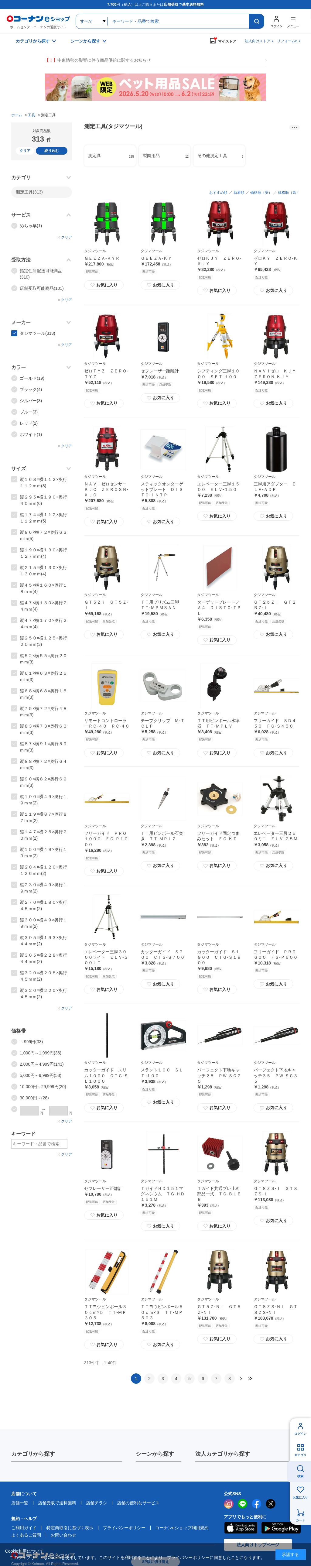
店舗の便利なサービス (138, 1503)
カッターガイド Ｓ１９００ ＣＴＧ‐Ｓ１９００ (219, 957)
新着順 (239, 192)
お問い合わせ (63, 1535)
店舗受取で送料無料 (57, 1503)
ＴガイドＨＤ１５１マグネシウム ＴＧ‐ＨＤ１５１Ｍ (163, 1194)
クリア (24, 151)
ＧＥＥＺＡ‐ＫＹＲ (102, 258)
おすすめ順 (218, 192)
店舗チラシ (96, 1503)
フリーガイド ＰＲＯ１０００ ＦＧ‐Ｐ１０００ (106, 839)
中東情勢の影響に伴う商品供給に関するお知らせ (98, 60)
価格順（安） (261, 192)
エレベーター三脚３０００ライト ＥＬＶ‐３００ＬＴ (106, 957)
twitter (270, 1504)
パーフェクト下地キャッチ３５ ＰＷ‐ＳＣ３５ (276, 1075)
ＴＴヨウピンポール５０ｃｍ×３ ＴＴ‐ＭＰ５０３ (162, 1312)
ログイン (300, 1433)
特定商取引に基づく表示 (69, 1528)
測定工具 (29, 192)
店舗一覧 (19, 1503)
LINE (243, 1504)
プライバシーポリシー (124, 1528)
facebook (256, 1504)
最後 (250, 1378)
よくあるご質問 (26, 1535)
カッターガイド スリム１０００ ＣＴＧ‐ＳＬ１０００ (106, 1075)
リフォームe (287, 41)
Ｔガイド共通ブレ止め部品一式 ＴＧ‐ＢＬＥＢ (219, 1194)
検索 (300, 1476)
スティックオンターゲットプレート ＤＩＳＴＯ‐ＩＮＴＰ (162, 489)
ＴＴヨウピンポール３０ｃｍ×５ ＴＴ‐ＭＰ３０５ (105, 1312)
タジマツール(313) (37, 333)
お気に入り (104, 285)
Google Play (281, 1527)
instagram (229, 1504)
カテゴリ (300, 1455)
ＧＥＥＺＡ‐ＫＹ (156, 258)
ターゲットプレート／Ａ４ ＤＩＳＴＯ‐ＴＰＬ (219, 607)
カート (300, 1520)
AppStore (240, 1527)
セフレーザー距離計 (160, 370)
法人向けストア (257, 41)
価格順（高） (289, 192)
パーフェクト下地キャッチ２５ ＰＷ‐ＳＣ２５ (219, 1075)
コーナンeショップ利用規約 (182, 1528)
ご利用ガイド (24, 1528)
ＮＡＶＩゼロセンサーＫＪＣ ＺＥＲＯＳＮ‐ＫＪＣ (106, 489)
